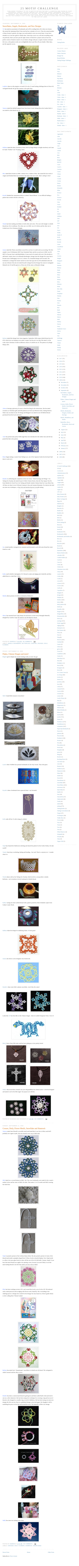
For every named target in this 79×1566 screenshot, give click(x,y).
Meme (59, 279)
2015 (60, 364)
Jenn (58, 223)
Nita (58, 298)
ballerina (59, 503)
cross (58, 581)
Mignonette (60, 705)
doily (46, 643)
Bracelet (59, 543)
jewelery (59, 682)
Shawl (59, 773)
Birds (58, 520)
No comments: (28, 641)
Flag (58, 637)
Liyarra (59, 256)
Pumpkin (59, 750)
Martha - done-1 (61, 113)
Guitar (59, 656)
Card (58, 560)
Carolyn (59, 169)
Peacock (59, 735)
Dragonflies (60, 614)
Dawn (58, 183)
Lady (58, 686)
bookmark (60, 531)
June (62, 435)
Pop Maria (60, 78)
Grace (58, 204)
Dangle (59, 592)
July (62, 432)
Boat (58, 524)
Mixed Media (60, 710)
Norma (59, 300)
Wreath (59, 836)
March (63, 443)
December (64, 382)
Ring (58, 754)
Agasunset (60, 134)
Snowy (59, 324)
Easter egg (60, 623)
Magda (59, 258)
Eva (58, 195)
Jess (58, 225)
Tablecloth (60, 799)
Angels (10, 643)
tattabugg (59, 338)
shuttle (59, 775)
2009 (60, 380)
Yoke (58, 839)
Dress (58, 618)
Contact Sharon (61, 51)
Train (58, 825)
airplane (59, 475)
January (63, 448)
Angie (58, 143)
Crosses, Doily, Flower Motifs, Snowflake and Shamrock (24, 1128)
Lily (58, 253)
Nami (58, 291)
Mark (58, 270)
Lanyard (59, 689)
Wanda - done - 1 (61, 125)
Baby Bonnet (60, 494)
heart (58, 665)
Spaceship (60, 789)
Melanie (59, 88)
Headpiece (60, 663)
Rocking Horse (61, 759)
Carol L (59, 167)
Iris (58, 209)
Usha (58, 69)
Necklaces (60, 721)
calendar (59, 555)
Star (58, 794)
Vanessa (59, 340)
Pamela (59, 305)
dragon (59, 611)
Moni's (4, 1043)
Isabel (58, 214)
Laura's (4, 764)
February (63, 445)
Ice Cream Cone (61, 672)
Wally (58, 345)
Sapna (58, 312)
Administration (61, 473)
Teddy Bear (60, 818)
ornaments (60, 726)
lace (58, 684)
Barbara (5, 338)
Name (58, 719)
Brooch (59, 548)
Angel (58, 480)
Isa (58, 211)
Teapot (59, 813)
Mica (58, 282)
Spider (59, 792)
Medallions (60, 703)
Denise (59, 185)
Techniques (60, 815)
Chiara (59, 174)
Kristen (59, 239)
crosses (40, 643)
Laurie (59, 249)
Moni (58, 286)
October (63, 387)
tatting (59, 806)
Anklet (59, 487)
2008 (60, 451)
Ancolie (59, 139)
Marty (58, 272)
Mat (58, 700)
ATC (58, 492)
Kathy (58, 232)
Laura (58, 244)
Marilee (59, 265)
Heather (59, 207)
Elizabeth (59, 188)
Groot (58, 651)
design (59, 595)
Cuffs (58, 588)
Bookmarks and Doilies (63, 536)
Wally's (4, 1089)
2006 (60, 457)
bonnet (59, 527)
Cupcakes (59, 590)
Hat (58, 660)
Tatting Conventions (62, 810)
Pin (58, 743)
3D (58, 468)
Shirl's (4, 696)
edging (59, 625)
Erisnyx (59, 192)
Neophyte (59, 293)
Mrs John (59, 289)
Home (28, 1552)
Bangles (59, 506)
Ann (58, 146)
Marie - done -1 (61, 111)
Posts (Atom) (13, 1556)
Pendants (59, 738)
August (63, 429)
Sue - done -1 (60, 123)
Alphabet (59, 478)
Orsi (58, 303)
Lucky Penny (60, 698)
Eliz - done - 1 (61, 102)
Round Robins (61, 58)
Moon (58, 712)
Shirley (59, 321)
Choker (59, 567)
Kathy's (5, 902)
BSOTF (59, 162)
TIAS (58, 820)
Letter (58, 696)
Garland (59, 642)
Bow (58, 538)
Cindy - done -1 (61, 95)
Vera (58, 71)
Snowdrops (60, 780)
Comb (58, 578)
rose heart (59, 761)
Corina (59, 181)
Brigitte (59, 160)
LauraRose (60, 246)
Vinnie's (5, 852)
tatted (58, 803)
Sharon (59, 76)
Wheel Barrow (61, 832)
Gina (58, 202)
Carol (58, 164)
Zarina (59, 350)
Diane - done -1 (61, 99)
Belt (58, 517)
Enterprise (60, 628)
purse (58, 752)
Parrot (58, 731)
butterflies (26, 643)
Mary (58, 275)
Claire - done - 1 (61, 97)
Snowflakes (37, 1545)
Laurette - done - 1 (62, 106)
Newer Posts (6, 1552)
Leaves (59, 691)
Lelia (58, 92)
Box (58, 541)
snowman (59, 787)
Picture (59, 740)
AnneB (59, 148)
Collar (59, 576)
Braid (58, 546)
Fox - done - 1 (61, 104)
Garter (59, 644)
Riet (58, 307)
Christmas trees (61, 569)
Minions (59, 707)
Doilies (59, 600)
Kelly (4, 819)
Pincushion (60, 745)
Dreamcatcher (61, 616)
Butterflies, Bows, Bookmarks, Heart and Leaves (67, 424)
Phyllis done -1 (61, 120)
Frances (59, 197)
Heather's (5, 987)
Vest (58, 829)
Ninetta (59, 296)
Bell (58, 515)
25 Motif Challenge (39, 8)
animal (59, 485)
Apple (58, 489)
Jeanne (4, 958)
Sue (58, 90)
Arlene (59, 150)
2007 (60, 454)
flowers (5, 644)
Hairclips (59, 658)
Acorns (59, 471)
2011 (60, 374)
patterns (59, 733)
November (64, 385)
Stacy (58, 326)
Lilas (58, 251)
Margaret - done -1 (62, 109)
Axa (58, 153)
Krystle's (5, 790)
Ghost (58, 646)
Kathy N (59, 235)
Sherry (59, 317)
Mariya (59, 268)
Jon (58, 228)
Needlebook (60, 724)
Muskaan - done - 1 (62, 116)
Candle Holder (61, 557)
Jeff (9, 1016)
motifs (59, 717)
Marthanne (60, 81)
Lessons (59, 693)
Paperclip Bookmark (62, 728)
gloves (59, 649)
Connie (59, 178)
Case (58, 562)
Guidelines (60, 653)
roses (58, 764)
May (62, 437)
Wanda (5, 877)
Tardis (58, 801)
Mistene (59, 74)
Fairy (58, 632)
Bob (58, 155)
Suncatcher (60, 796)
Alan (58, 136)
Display (59, 597)
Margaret (59, 260)
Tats (58, 336)
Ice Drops (59, 675)
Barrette (59, 508)
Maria (58, 263)
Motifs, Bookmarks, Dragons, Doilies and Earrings (67, 413)
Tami (58, 333)
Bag (58, 501)
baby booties (60, 496)
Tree (58, 827)
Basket (59, 510)
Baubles (59, 513)
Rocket (59, 757)
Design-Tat (60, 55)
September (64, 390)
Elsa (58, 85)
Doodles (59, 609)
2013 (60, 369)
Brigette (5, 657)
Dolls (58, 607)
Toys (58, 822)
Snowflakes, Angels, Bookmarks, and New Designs (22, 26)
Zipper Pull (60, 841)
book (58, 529)
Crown (59, 585)
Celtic (58, 564)
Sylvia (59, 331)
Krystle (59, 242)
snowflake (60, 782)
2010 (60, 377)
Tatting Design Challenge (64, 60)
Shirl (58, 319)
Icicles (59, 677)
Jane (58, 218)
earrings (59, 621)
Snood (59, 778)
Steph (4, 846)
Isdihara (5, 930)
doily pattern (60, 604)
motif (58, 714)
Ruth (58, 310)
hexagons (59, 668)
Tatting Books (61, 42)
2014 (60, 366)
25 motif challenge (62, 466)
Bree (58, 157)
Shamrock (28, 1545)
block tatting (60, 522)
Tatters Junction (61, 53)
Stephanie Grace (61, 329)
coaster (34, 643)
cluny (58, 571)
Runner (59, 766)
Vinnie (59, 343)
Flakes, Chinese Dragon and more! (16, 654)
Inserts (59, 679)
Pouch (59, 747)
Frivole (59, 199)
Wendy (59, 347)
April (62, 440)
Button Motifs (61, 553)
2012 (60, 372)
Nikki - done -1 (61, 118)
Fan (58, 635)
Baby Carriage (61, 499)
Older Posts (51, 1552)
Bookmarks (17, 643)
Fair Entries (60, 630)
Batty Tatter (60, 83)
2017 (60, 358)
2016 (60, 361)
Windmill (59, 834)
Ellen (58, 190)
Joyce (58, 230)
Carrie (58, 171)
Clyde (58, 176)
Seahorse (59, 768)
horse (58, 670)
